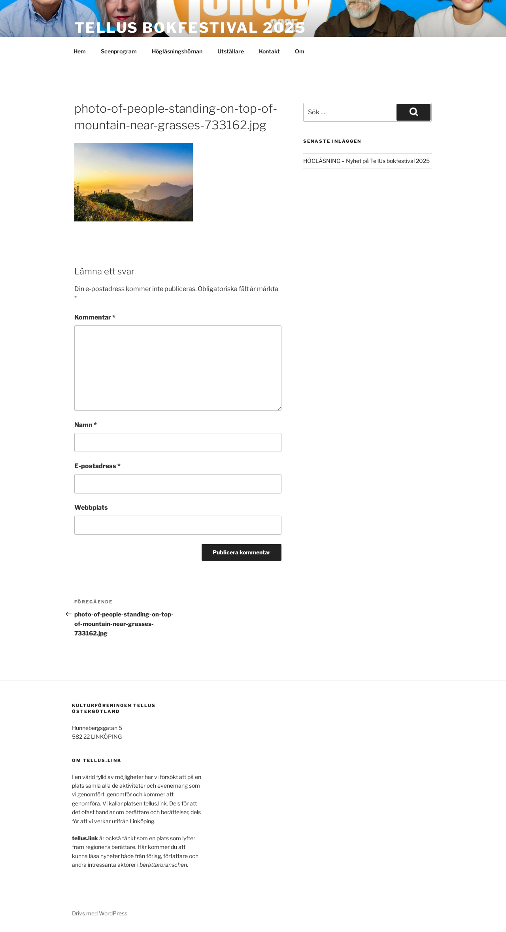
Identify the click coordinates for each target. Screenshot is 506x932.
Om (299, 51)
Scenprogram (119, 51)
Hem (80, 51)
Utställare (230, 51)
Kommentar (94, 317)
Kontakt (269, 51)
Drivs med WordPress (99, 913)
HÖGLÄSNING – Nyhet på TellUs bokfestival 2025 (366, 160)
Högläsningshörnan (177, 51)
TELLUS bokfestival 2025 (190, 27)
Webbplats (91, 507)
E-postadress (97, 466)
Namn (85, 425)
